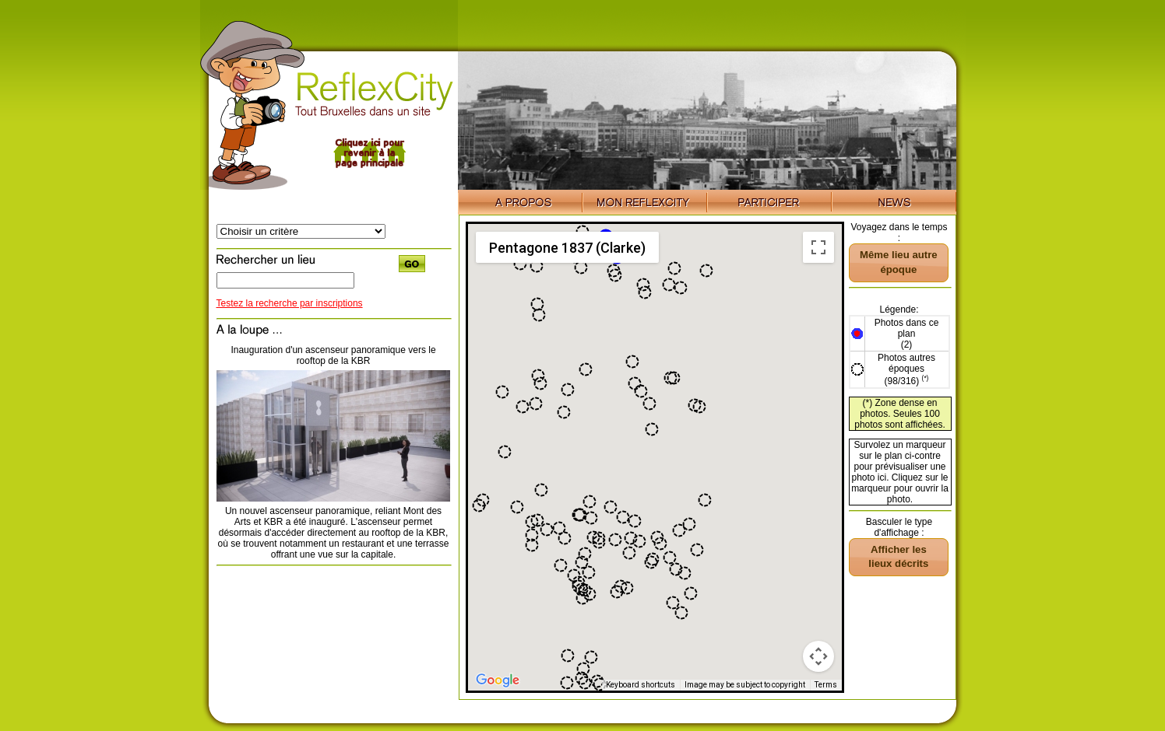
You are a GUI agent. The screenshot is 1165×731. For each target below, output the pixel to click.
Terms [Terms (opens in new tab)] (826, 684)
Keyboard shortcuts (640, 684)
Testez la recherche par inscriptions (289, 303)
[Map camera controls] (818, 656)
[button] (629, 553)
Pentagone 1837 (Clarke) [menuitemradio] (567, 248)
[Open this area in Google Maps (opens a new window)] (497, 680)
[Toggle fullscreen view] (818, 247)
